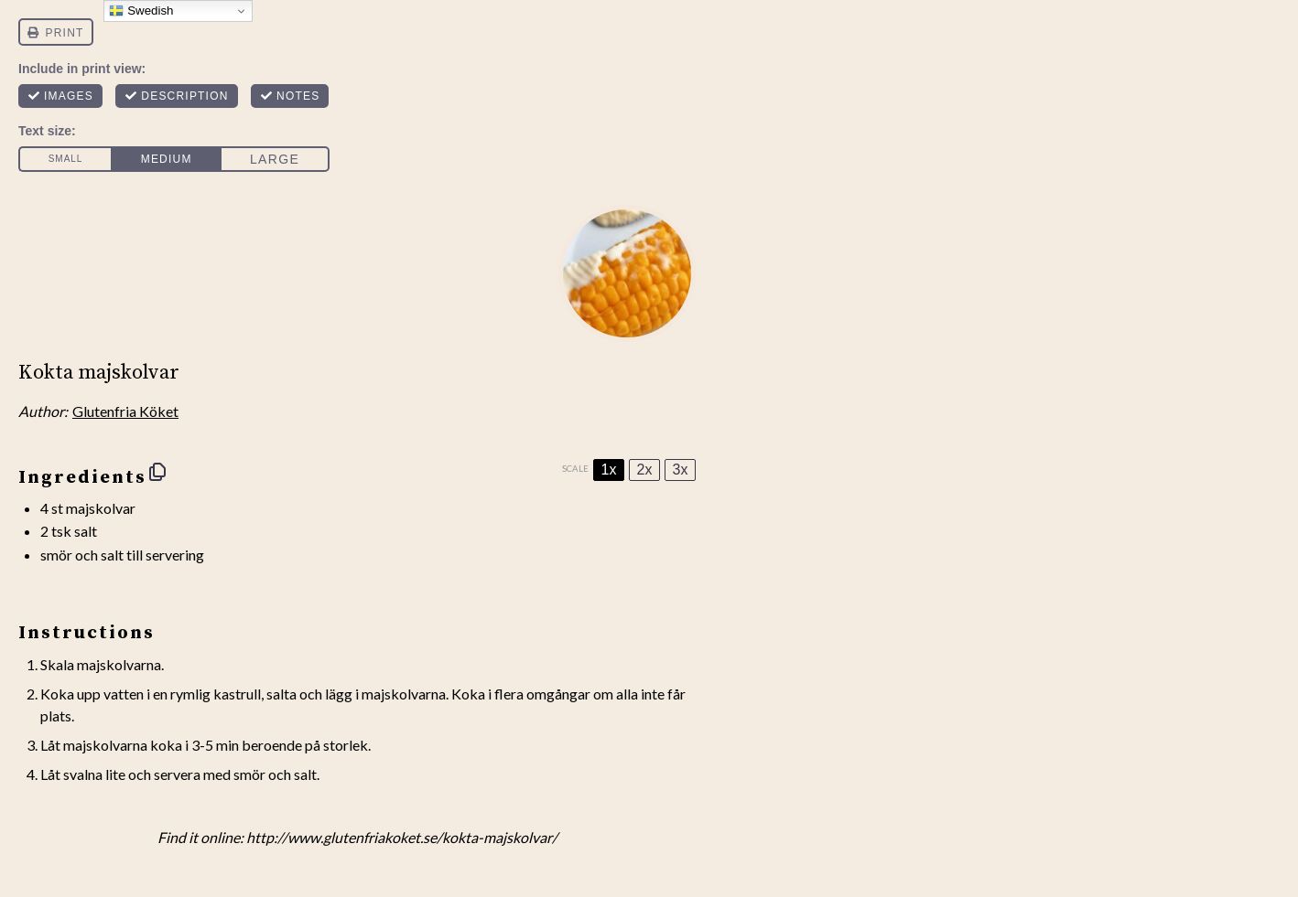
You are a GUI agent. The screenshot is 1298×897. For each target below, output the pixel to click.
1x (609, 469)
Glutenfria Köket (125, 411)
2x (645, 469)
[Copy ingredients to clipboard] (157, 472)
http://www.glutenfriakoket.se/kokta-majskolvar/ (401, 837)
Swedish (141, 11)
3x (680, 469)
